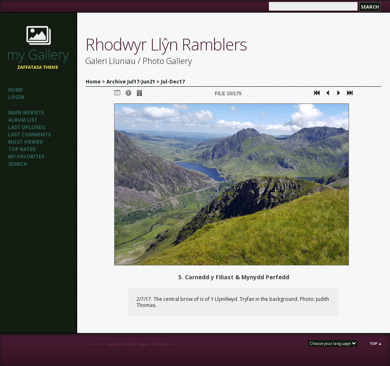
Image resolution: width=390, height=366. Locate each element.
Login (16, 97)
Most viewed (25, 141)
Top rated (22, 149)
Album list (22, 119)
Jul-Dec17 (173, 81)
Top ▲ (376, 344)
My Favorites (26, 156)
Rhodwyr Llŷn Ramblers (166, 44)
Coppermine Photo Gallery (127, 344)
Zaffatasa (160, 344)
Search (17, 163)
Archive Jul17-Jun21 (130, 81)
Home (15, 89)
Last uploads (26, 127)
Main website (26, 112)
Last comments (29, 134)
